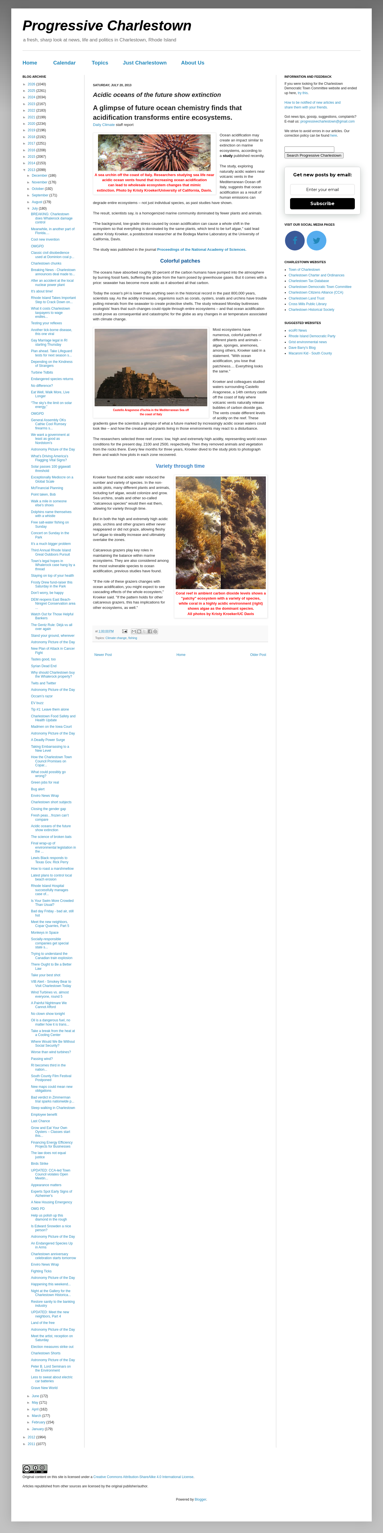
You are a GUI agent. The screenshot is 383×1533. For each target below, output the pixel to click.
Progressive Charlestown (107, 26)
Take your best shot (45, 975)
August (37, 202)
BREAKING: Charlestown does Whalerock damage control (52, 218)
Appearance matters (46, 1185)
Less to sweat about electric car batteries (52, 1379)
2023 (32, 104)
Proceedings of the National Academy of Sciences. (201, 249)
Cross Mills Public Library (308, 304)
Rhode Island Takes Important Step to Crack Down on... (53, 300)
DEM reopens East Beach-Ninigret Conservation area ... (53, 604)
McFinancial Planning (47, 488)
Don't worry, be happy (47, 593)
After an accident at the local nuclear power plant (52, 283)
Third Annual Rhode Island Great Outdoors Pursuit (51, 552)
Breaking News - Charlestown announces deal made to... (53, 272)
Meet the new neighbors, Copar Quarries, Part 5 (50, 924)
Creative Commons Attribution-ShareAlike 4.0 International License (143, 1477)
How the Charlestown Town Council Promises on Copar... (51, 761)
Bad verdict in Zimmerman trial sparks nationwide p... (52, 1099)
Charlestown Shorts (46, 1353)
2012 (32, 1437)
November (40, 182)
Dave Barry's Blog (302, 348)
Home (30, 63)
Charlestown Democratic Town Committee (320, 287)
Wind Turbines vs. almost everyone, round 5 (50, 994)
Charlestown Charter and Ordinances (316, 275)
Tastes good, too (43, 659)
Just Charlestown (145, 63)
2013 (32, 170)
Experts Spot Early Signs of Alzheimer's (51, 1193)
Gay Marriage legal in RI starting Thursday (49, 342)
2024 (32, 97)
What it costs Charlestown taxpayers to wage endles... (50, 313)
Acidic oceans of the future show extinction (51, 828)
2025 (32, 91)
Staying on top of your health (52, 576)
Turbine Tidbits (42, 372)
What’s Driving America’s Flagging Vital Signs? (49, 458)
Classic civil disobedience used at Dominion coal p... (52, 255)
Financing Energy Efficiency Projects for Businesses (52, 1144)
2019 (32, 130)
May (35, 1403)
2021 (32, 117)
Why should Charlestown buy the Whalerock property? (53, 674)
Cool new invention (45, 239)
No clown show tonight (48, 1014)
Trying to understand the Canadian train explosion (51, 956)
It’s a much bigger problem (51, 544)
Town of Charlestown (304, 270)
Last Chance (40, 1121)
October (38, 189)
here (333, 135)
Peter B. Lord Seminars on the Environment (51, 1368)
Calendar (64, 63)
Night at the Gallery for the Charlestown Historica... (51, 1293)
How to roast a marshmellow (52, 869)
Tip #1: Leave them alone (50, 709)
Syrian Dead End (44, 666)
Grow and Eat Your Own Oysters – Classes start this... (50, 1132)
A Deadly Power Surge (48, 740)
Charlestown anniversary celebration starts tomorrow (53, 1256)
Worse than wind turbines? (51, 1052)
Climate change (116, 638)
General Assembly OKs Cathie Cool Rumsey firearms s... (48, 424)
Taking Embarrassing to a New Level (50, 749)
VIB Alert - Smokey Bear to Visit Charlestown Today (51, 984)
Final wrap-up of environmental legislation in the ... (53, 847)
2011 (32, 1444)
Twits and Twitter (43, 683)
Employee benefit (44, 1115)
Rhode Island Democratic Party (312, 336)
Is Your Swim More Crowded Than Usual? (52, 903)
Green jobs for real (45, 782)
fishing (132, 638)
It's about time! (42, 291)
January (38, 1429)
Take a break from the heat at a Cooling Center (53, 1033)
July (35, 208)
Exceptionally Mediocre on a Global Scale (52, 479)
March (37, 1416)
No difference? (42, 386)
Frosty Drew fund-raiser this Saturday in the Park (51, 584)
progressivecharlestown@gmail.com (327, 121)
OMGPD (37, 246)
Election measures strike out (52, 1347)
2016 (32, 150)
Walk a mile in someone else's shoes (49, 503)
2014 (32, 163)
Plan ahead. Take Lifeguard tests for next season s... (51, 353)
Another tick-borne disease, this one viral (51, 332)
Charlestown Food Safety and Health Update (53, 718)
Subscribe (322, 203)
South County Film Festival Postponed (51, 1078)
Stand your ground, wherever (53, 636)
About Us (192, 63)
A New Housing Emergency (51, 1202)
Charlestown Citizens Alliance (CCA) (316, 292)
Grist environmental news (308, 342)
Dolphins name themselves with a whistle (51, 514)
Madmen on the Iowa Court (51, 727)
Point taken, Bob (43, 494)
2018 (32, 137)
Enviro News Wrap (45, 796)
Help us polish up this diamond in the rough (49, 1217)
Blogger (200, 1499)
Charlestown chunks (46, 263)
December (40, 176)
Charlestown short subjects (51, 802)
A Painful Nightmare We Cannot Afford (49, 1005)
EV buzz (37, 703)
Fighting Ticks (41, 1271)
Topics (100, 63)
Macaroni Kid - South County (310, 353)
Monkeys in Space (45, 933)
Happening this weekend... (51, 1284)
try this (303, 93)
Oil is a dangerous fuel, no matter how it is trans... (50, 1022)
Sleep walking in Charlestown (53, 1108)
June (36, 1396)
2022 (32, 110)
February (39, 1422)
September (40, 195)
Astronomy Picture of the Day (53, 449)
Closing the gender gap (48, 809)
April (35, 1409)
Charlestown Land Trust (306, 298)
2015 (32, 157)
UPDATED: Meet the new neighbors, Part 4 (50, 1314)
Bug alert (37, 789)
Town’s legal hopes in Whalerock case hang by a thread (53, 565)
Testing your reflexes (46, 323)
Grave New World (44, 1388)
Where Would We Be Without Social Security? (53, 1044)
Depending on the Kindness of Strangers (51, 364)
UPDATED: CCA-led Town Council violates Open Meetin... (50, 1174)
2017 (32, 143)
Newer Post (103, 655)
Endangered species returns (52, 379)
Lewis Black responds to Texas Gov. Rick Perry (49, 860)
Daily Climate (104, 125)
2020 (32, 124)
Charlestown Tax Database (309, 281)
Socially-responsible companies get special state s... (50, 943)
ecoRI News (298, 330)
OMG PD (38, 1209)
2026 (32, 84)
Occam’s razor (42, 696)
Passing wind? (42, 1059)
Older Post (258, 655)
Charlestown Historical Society (311, 310)
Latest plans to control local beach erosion (51, 877)
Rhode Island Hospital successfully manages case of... (49, 890)
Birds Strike (39, 1164)
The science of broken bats (51, 837)
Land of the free (43, 1323)
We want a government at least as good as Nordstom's (50, 439)
